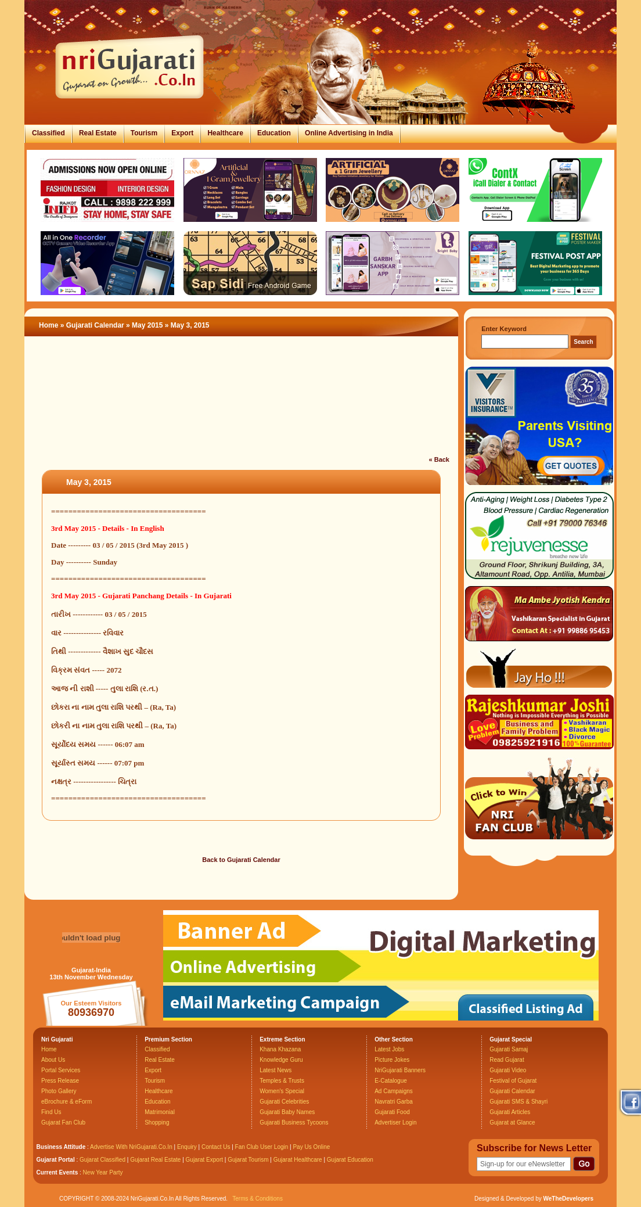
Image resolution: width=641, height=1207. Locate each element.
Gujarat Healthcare (297, 1159)
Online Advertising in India (349, 133)
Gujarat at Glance (512, 1122)
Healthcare (225, 133)
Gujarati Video (507, 1070)
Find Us (51, 1112)
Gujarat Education (350, 1159)
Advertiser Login (395, 1122)
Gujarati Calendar (95, 325)
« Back (439, 459)
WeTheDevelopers (568, 1198)
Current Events (57, 1172)
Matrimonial (160, 1112)
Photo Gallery (59, 1091)
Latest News (275, 1070)
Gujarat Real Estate (155, 1159)
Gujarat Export (204, 1159)
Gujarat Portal (56, 1159)
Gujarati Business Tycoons (294, 1122)
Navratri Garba (393, 1101)
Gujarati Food (392, 1112)
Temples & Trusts (282, 1080)
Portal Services (60, 1070)
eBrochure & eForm (66, 1101)
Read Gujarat (506, 1060)
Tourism (144, 133)
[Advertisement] (241, 403)
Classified (48, 133)
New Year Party (103, 1172)
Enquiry (188, 1147)
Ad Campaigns (393, 1091)
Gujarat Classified (102, 1159)
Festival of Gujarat (512, 1080)
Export (182, 133)
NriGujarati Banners (400, 1070)
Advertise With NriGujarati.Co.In (131, 1147)
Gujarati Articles (509, 1112)
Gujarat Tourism (248, 1159)
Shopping (157, 1122)
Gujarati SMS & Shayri (518, 1101)
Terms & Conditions (257, 1198)
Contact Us (215, 1147)
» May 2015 (145, 325)
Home (48, 325)
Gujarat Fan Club (63, 1122)
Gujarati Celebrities (284, 1101)
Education (274, 133)
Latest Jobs (389, 1049)
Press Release (60, 1080)
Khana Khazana (280, 1049)
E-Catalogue (390, 1080)
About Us (53, 1060)
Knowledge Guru (281, 1060)
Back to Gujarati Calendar (241, 859)
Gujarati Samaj (508, 1049)
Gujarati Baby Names (287, 1112)
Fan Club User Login (262, 1147)
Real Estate (98, 133)
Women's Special (282, 1091)
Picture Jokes (391, 1060)
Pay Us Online (311, 1147)
